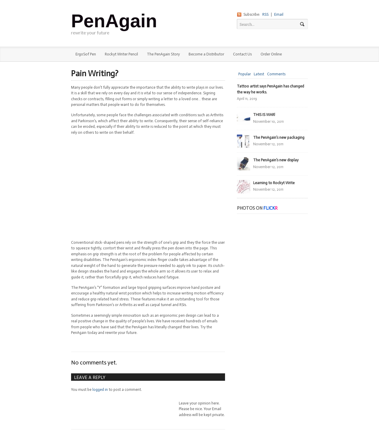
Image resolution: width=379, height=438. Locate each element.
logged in (100, 389)
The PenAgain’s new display (275, 160)
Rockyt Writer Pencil (121, 54)
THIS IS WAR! (264, 114)
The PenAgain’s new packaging (278, 137)
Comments (276, 74)
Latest (259, 74)
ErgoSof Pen (86, 54)
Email (278, 14)
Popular (244, 74)
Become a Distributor (206, 54)
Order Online (271, 54)
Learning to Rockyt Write (274, 183)
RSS (265, 14)
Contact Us (242, 54)
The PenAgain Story (163, 54)
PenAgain (114, 20)
